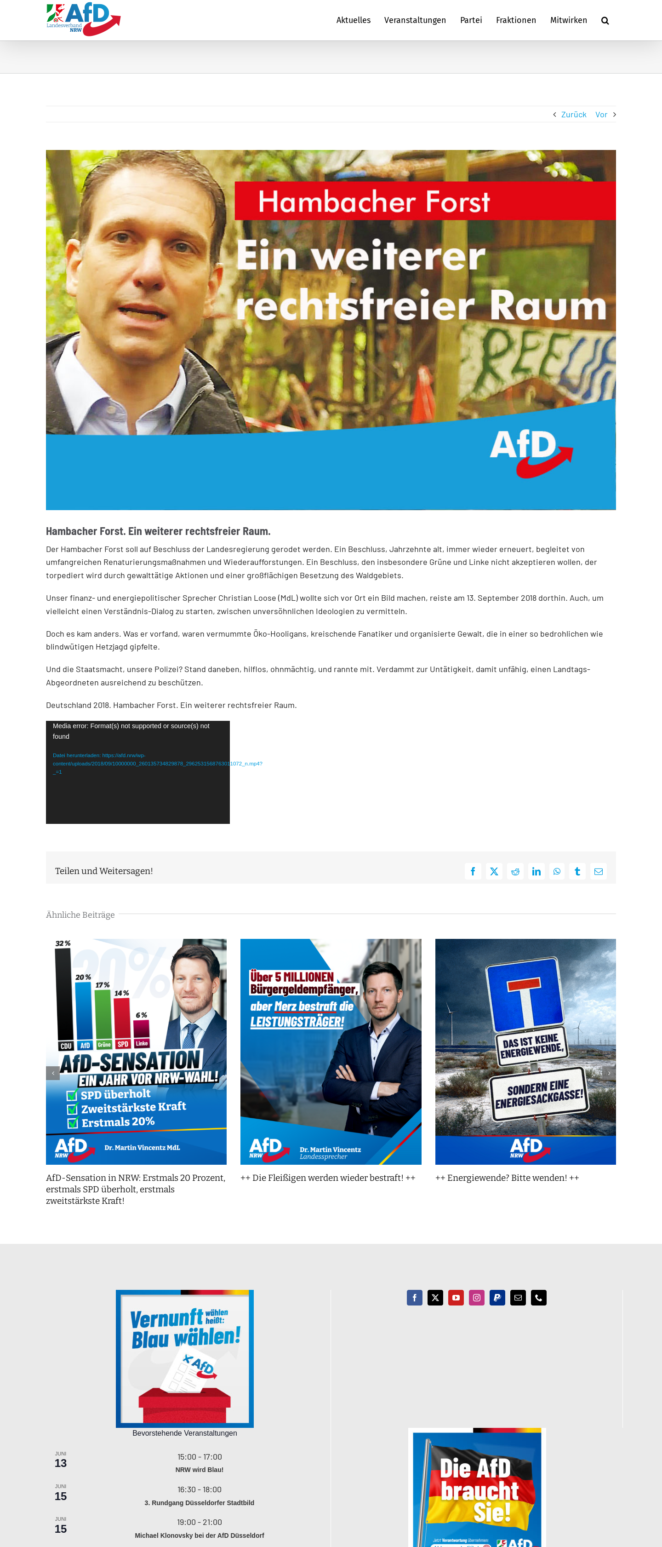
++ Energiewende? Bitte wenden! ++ (507, 1178)
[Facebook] (414, 1297)
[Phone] (539, 1297)
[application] (138, 772)
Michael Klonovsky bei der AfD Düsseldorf (199, 1535)
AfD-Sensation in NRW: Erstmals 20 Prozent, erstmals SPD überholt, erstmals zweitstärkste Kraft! (135, 1189)
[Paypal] (497, 1297)
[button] (605, 20)
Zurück (574, 114)
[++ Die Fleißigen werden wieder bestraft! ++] (330, 944)
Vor (601, 114)
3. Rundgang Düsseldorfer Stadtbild (200, 1503)
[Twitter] (435, 1297)
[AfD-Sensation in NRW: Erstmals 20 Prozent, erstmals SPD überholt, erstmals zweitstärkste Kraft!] (136, 944)
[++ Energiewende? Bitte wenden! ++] (525, 944)
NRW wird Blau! (200, 1469)
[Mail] (518, 1297)
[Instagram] (477, 1297)
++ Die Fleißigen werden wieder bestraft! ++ (328, 1178)
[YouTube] (456, 1297)
